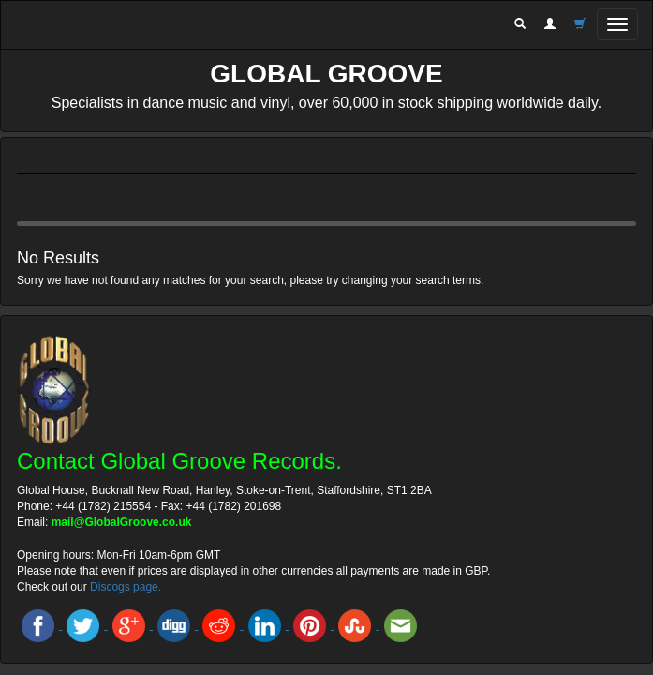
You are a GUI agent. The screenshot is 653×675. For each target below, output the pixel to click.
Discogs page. (125, 586)
